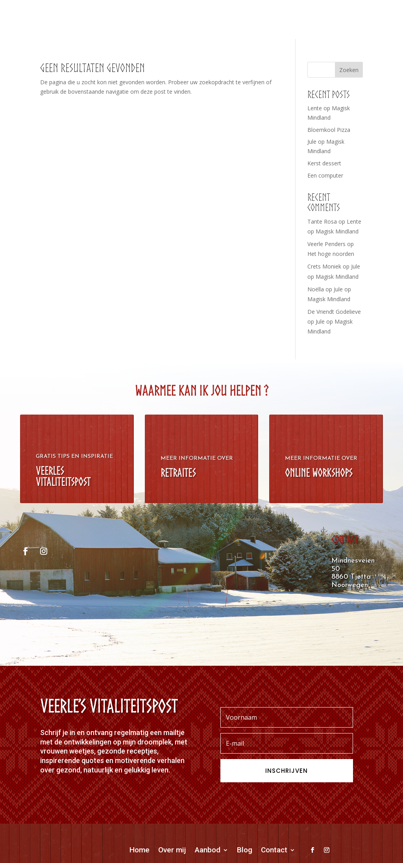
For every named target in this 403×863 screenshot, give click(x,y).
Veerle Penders (326, 244)
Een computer (325, 175)
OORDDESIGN (274, 844)
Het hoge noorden (330, 253)
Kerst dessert (324, 163)
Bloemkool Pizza (328, 129)
